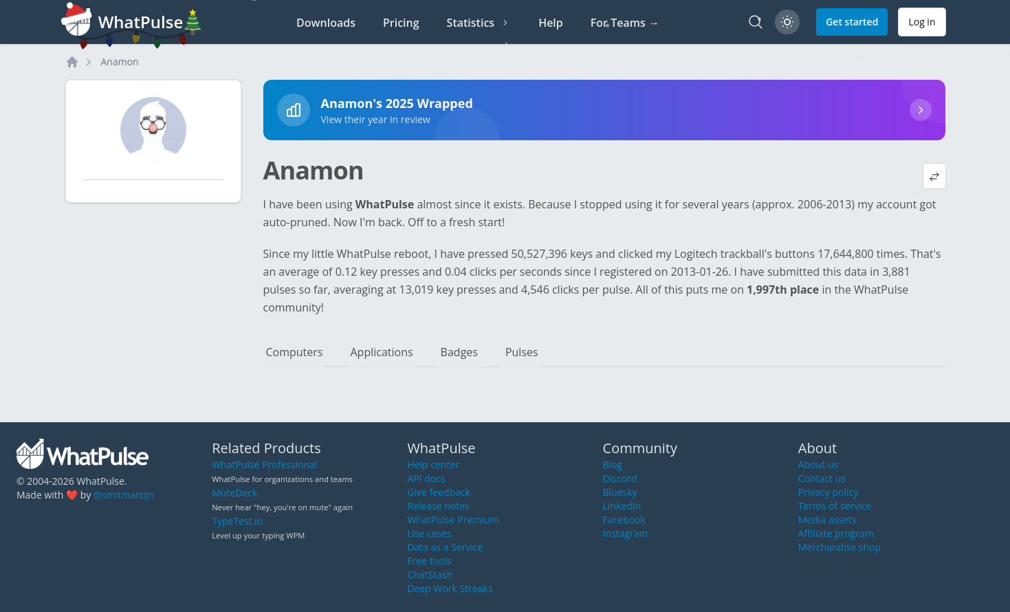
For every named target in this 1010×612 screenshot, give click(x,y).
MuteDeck (234, 492)
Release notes (438, 505)
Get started (852, 21)
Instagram (625, 533)
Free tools (429, 560)
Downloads (325, 22)
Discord (620, 478)
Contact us (822, 478)
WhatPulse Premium (452, 519)
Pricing (401, 22)
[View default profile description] (934, 176)
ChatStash (429, 574)
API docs (426, 478)
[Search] (755, 22)
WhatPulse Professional (264, 464)
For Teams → (625, 22)
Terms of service (835, 505)
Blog (613, 464)
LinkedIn (622, 505)
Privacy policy (828, 492)
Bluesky (620, 492)
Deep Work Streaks (449, 588)
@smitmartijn (124, 494)
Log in (921, 21)
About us (818, 464)
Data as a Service (445, 547)
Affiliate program (836, 533)
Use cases (429, 533)
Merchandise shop (839, 547)
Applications (381, 352)
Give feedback (438, 492)
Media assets (827, 519)
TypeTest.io (237, 520)
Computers (294, 352)
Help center (433, 464)
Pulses (521, 352)
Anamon (120, 61)
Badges (459, 352)
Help (550, 22)
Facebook (624, 519)
